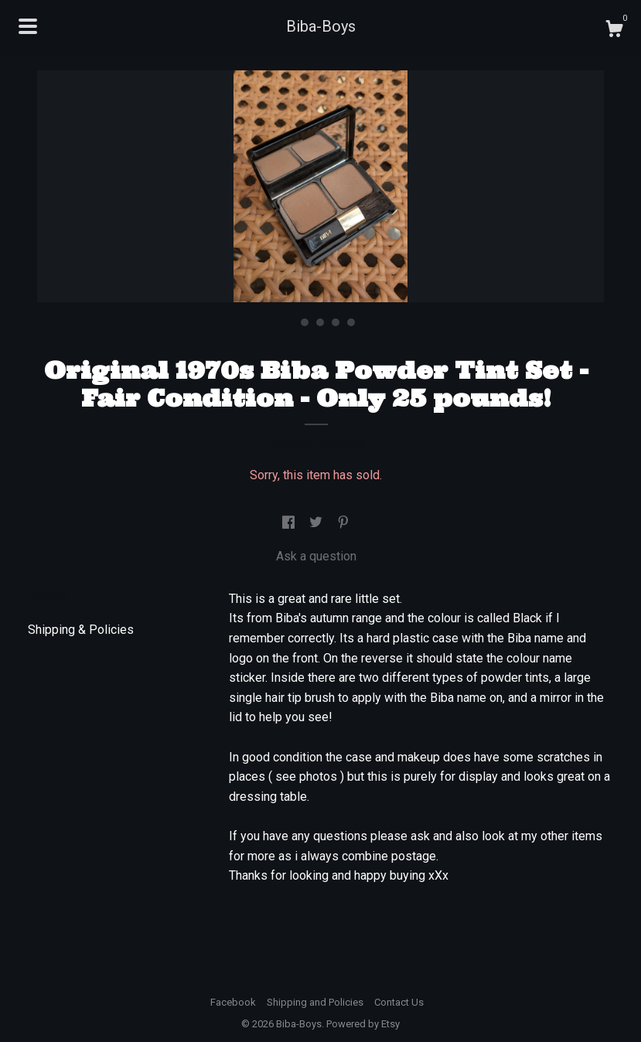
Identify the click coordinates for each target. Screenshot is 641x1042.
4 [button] (335, 322)
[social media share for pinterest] (343, 523)
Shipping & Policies (81, 629)
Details (54, 597)
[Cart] (613, 31)
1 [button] (289, 322)
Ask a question (316, 556)
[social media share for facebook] (290, 523)
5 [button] (351, 322)
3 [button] (320, 322)
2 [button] (305, 322)
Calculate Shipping (316, 442)
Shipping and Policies (315, 1002)
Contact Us (399, 1002)
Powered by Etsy (363, 1024)
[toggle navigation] (28, 26)
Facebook (233, 1002)
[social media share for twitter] (317, 523)
